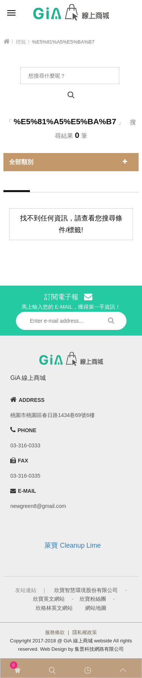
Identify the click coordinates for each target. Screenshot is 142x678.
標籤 (21, 42)
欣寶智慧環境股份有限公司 (86, 590)
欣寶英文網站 (49, 599)
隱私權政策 (84, 632)
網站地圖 (95, 608)
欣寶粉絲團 (93, 599)
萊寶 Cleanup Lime (72, 545)
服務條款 (55, 632)
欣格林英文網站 (54, 608)
